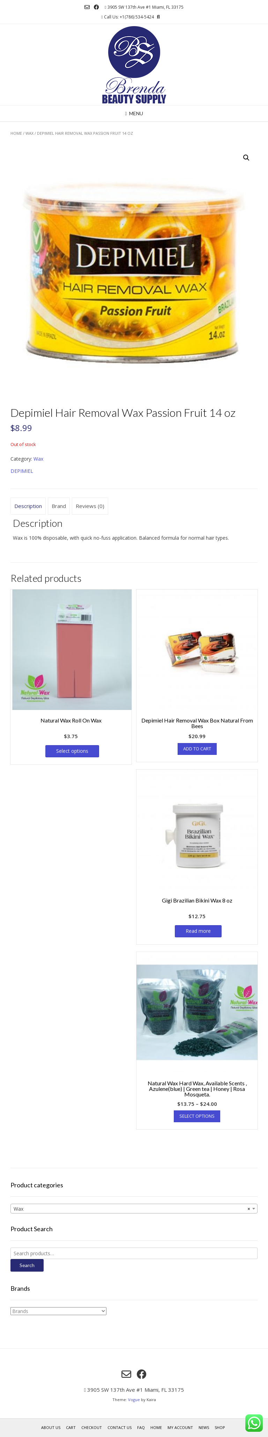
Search (27, 1265)
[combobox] (134, 1208)
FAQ (141, 1427)
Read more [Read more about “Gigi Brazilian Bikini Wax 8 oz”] (198, 931)
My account (180, 1427)
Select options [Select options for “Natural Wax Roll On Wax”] (72, 751)
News (204, 1427)
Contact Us (119, 1427)
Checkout (91, 1427)
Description (28, 505)
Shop (220, 1427)
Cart (71, 1427)
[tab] (28, 506)
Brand (59, 505)
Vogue (134, 1399)
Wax (29, 133)
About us (50, 1427)
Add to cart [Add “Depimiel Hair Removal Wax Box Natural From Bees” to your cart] (197, 748)
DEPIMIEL (21, 471)
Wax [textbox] (132, 1209)
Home (16, 133)
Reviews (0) (90, 505)
